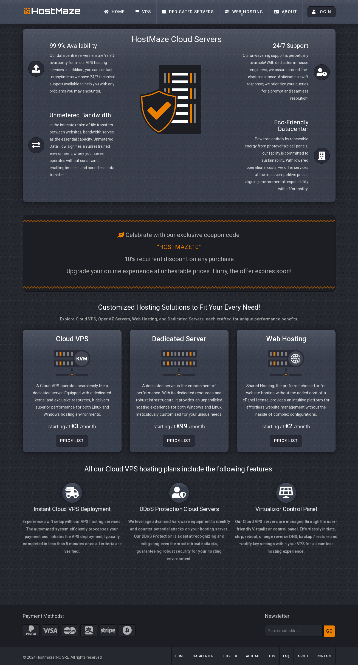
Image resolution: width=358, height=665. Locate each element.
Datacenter (203, 656)
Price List (72, 453)
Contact (324, 656)
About (285, 11)
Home (114, 11)
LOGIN (321, 11)
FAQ (286, 656)
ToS (272, 656)
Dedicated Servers (188, 11)
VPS (143, 11)
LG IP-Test (230, 656)
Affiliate (253, 656)
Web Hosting (244, 11)
